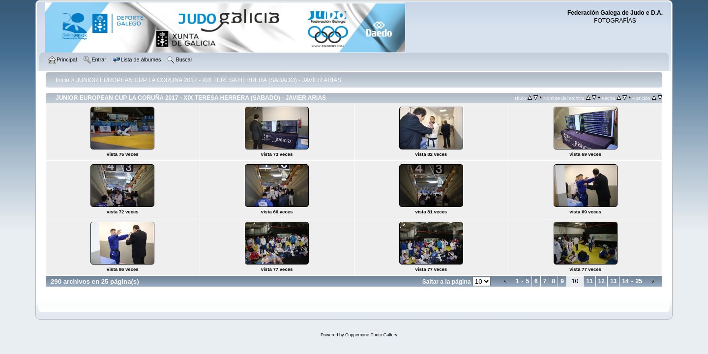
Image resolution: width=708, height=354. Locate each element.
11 (589, 281)
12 (601, 281)
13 (613, 281)
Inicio (62, 80)
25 (639, 281)
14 (625, 281)
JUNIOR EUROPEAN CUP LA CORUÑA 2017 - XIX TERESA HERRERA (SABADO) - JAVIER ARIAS (208, 80)
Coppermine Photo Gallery (371, 334)
